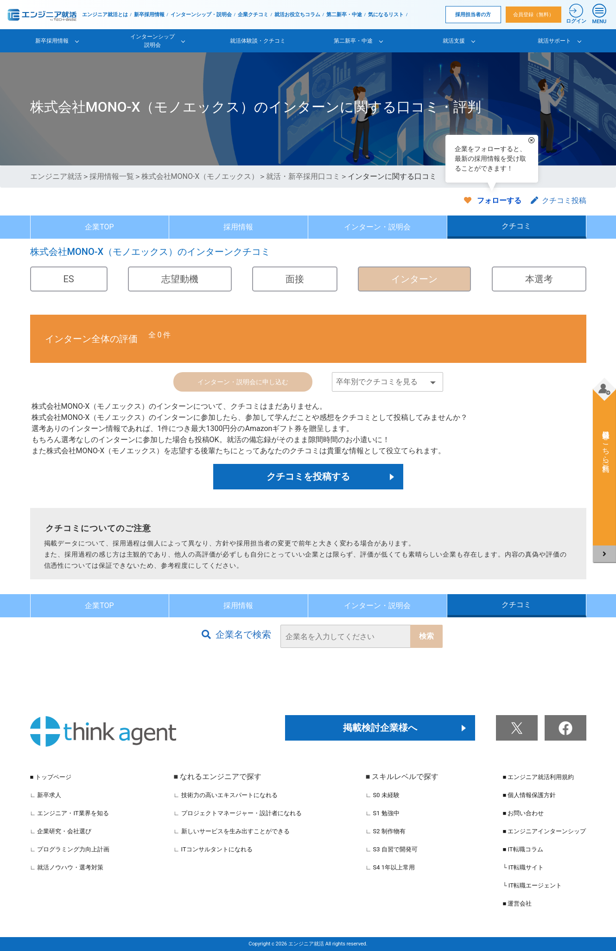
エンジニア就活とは (105, 15)
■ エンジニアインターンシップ (544, 831)
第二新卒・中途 (344, 15)
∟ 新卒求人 (46, 795)
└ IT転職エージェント (532, 885)
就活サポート (554, 41)
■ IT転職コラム (522, 849)
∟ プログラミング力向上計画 (70, 849)
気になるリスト (386, 15)
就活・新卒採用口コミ (303, 176)
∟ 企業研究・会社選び (61, 831)
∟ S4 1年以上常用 (390, 867)
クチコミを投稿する (308, 476)
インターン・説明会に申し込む (242, 382)
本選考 (539, 279)
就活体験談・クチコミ (258, 41)
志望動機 (179, 279)
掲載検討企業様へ (380, 727)
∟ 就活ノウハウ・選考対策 (67, 867)
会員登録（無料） (533, 15)
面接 (295, 279)
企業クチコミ (253, 15)
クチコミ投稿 (558, 200)
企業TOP (99, 226)
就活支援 (454, 41)
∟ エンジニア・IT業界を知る (69, 813)
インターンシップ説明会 (152, 40)
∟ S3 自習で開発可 (392, 849)
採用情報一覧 (111, 176)
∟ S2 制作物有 (386, 831)
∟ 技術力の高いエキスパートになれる (226, 795)
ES (69, 279)
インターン (414, 279)
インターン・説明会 (377, 226)
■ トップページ (50, 776)
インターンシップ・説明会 (201, 15)
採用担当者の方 (473, 15)
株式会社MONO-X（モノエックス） (200, 176)
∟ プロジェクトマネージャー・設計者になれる (238, 813)
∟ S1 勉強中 (383, 813)
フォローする (499, 200)
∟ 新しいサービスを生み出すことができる (232, 831)
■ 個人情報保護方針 (529, 795)
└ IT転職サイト (523, 867)
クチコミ (516, 226)
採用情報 (238, 226)
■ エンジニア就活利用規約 (538, 776)
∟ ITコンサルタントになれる (213, 849)
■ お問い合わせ (523, 813)
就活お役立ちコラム (297, 15)
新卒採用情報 (149, 15)
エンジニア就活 (56, 176)
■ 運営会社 (517, 903)
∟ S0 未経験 (383, 795)
